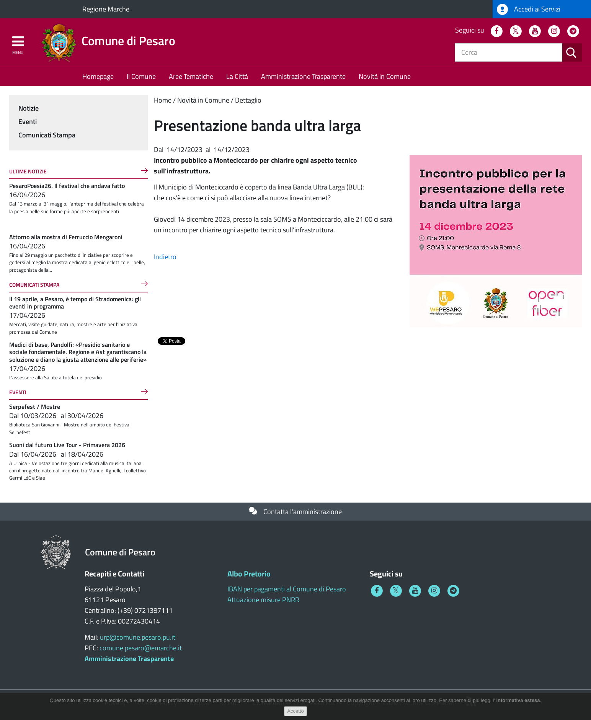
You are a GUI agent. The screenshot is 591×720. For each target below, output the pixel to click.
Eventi (27, 121)
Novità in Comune (385, 76)
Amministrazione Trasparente (303, 76)
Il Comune (141, 76)
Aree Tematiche (191, 76)
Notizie (28, 108)
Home (162, 100)
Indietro (165, 256)
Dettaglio (248, 100)
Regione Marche (105, 9)
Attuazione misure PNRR (263, 599)
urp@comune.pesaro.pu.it (137, 637)
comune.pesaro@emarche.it (141, 648)
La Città (237, 76)
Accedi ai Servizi (528, 9)
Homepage (98, 76)
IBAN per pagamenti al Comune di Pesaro (286, 589)
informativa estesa (518, 700)
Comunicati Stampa (46, 135)
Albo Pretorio (249, 574)
